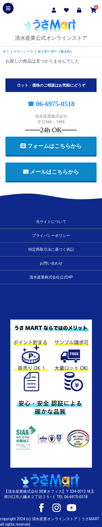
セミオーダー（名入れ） (55, 51)
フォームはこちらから (51, 146)
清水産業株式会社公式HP (51, 277)
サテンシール (23, 51)
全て (6, 51)
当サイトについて (51, 221)
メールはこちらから (51, 171)
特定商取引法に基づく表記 (51, 249)
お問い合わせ (51, 263)
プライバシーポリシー (51, 235)
